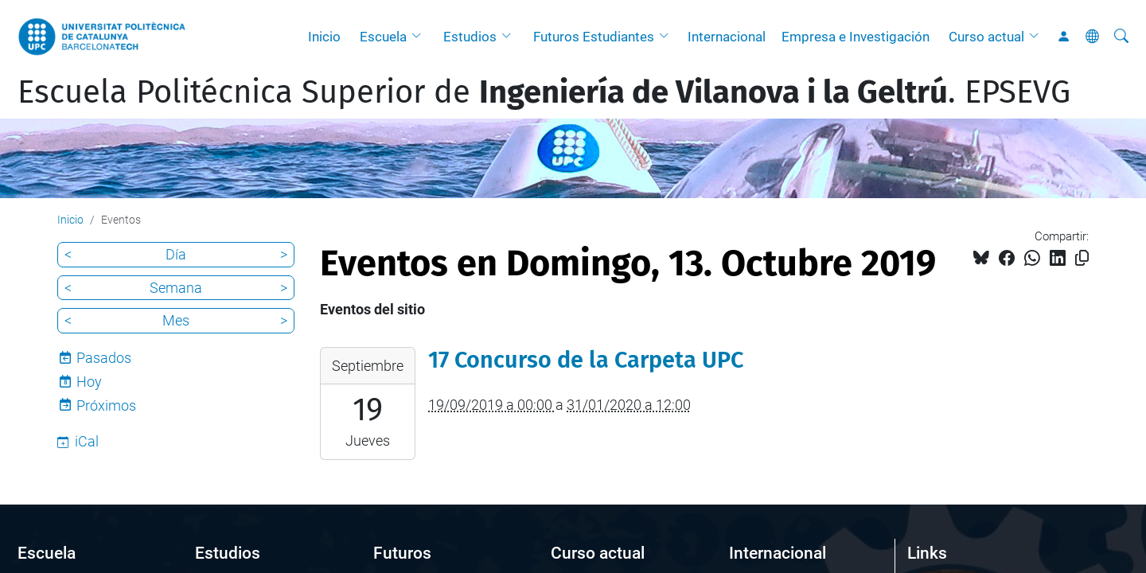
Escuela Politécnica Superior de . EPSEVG (544, 92)
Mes (175, 320)
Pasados (103, 357)
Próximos (106, 405)
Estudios (470, 37)
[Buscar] (1121, 37)
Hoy (89, 381)
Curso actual (986, 37)
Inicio (324, 37)
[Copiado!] (1082, 258)
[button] (420, 36)
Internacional (727, 37)
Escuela (383, 37)
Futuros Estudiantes (593, 37)
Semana (176, 287)
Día (176, 254)
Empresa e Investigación (856, 37)
